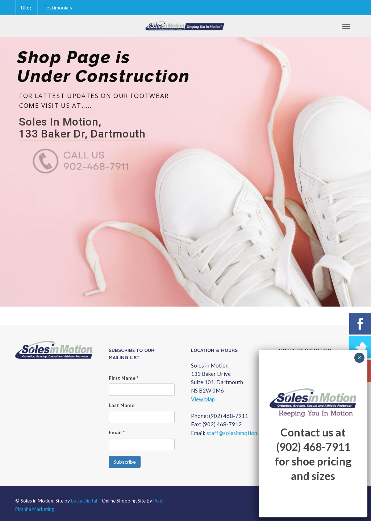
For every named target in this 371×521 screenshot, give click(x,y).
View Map (203, 399)
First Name (123, 378)
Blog (26, 7)
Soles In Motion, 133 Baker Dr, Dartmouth (82, 128)
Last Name (121, 405)
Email (117, 432)
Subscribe (124, 462)
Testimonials (57, 7)
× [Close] (359, 358)
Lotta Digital (84, 501)
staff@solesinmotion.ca (235, 433)
